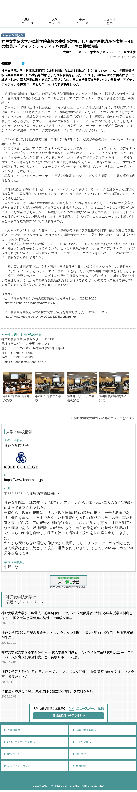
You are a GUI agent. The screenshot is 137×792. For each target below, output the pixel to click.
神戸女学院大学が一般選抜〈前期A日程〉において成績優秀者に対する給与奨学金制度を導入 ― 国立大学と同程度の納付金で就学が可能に (67, 615)
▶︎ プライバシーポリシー (18, 765)
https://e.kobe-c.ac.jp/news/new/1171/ (29, 303)
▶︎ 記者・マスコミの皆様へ (19, 742)
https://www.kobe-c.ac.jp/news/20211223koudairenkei (40, 316)
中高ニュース (82, 21)
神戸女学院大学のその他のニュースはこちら (105, 418)
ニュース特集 (109, 21)
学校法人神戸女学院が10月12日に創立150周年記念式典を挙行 (47, 691)
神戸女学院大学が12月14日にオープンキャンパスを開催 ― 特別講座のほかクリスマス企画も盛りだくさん (67, 674)
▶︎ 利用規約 (79, 765)
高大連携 (130, 52)
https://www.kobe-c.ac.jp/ (23, 480)
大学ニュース (55, 21)
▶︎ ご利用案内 (12, 730)
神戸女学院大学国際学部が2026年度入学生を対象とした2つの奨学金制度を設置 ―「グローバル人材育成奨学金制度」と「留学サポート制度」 (67, 654)
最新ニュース (27, 21)
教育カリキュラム (102, 52)
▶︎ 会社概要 (79, 754)
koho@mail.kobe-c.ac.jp (30, 362)
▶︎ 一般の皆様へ (82, 742)
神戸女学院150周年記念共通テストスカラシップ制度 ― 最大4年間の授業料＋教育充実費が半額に (67, 635)
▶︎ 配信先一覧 (12, 754)
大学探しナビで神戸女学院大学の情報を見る (68, 581)
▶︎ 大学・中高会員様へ (86, 730)
